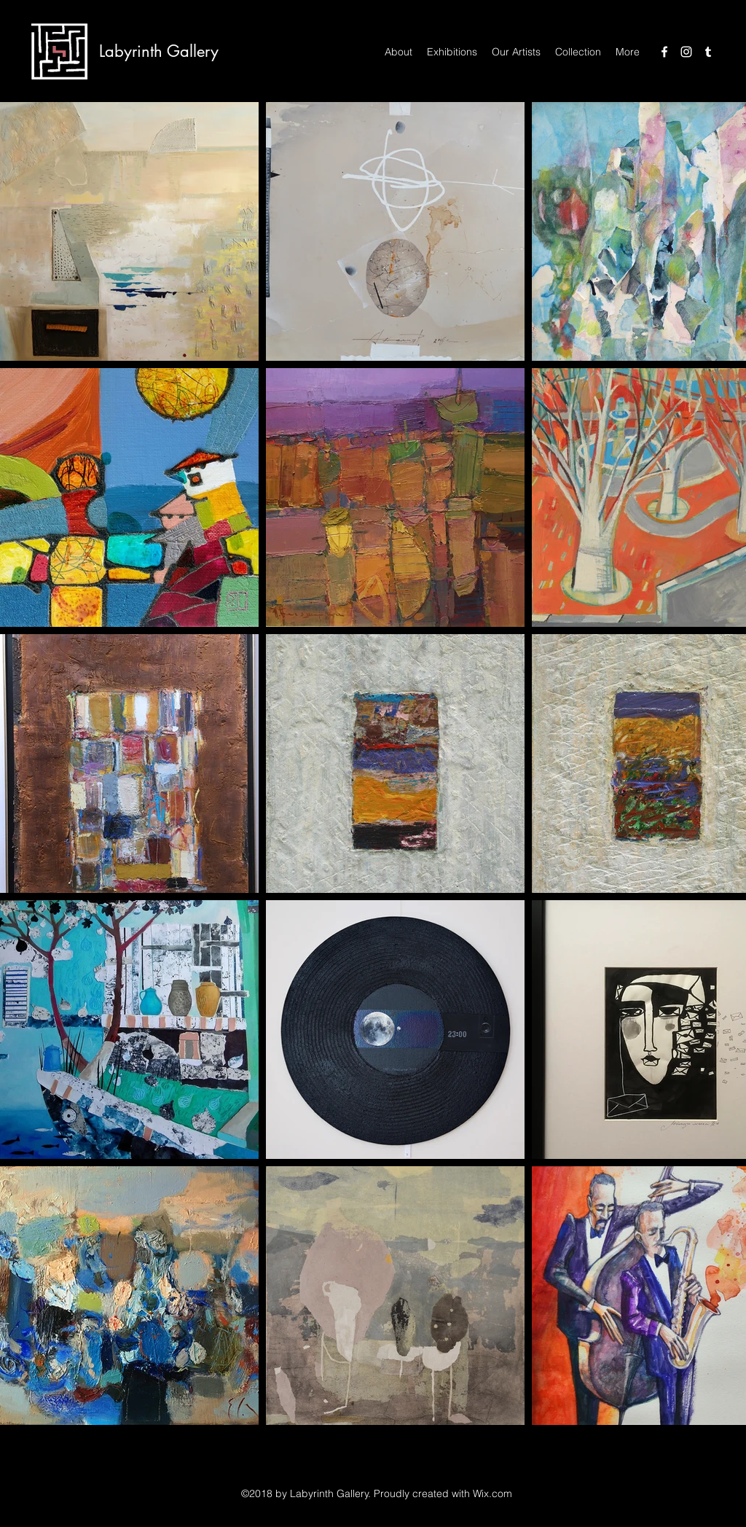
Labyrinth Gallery (159, 51)
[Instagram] (686, 51)
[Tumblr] (708, 51)
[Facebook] (664, 51)
